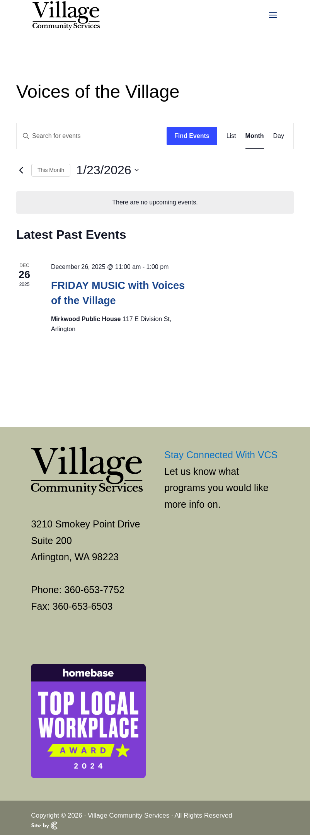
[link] (65, 15)
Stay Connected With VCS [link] (221, 454)
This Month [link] (50, 170)
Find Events (192, 136)
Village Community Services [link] (128, 815)
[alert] (155, 202)
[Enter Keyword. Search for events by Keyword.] (92, 136)
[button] (273, 20)
